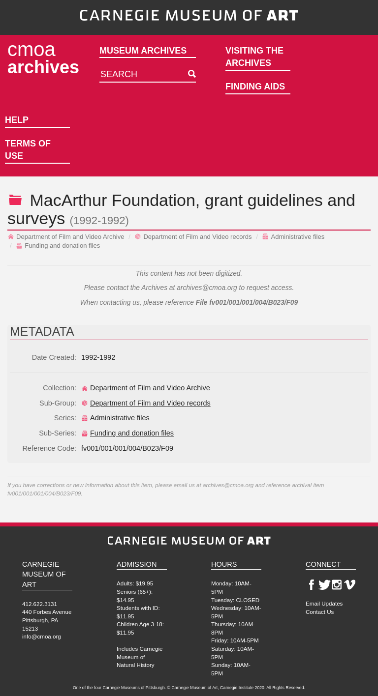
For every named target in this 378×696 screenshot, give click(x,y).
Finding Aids (255, 86)
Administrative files (293, 236)
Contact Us (320, 612)
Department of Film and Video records (193, 236)
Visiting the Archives (254, 57)
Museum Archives (143, 51)
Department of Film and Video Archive (66, 236)
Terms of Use (28, 150)
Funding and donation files (58, 245)
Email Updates (324, 603)
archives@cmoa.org (207, 287)
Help (17, 120)
